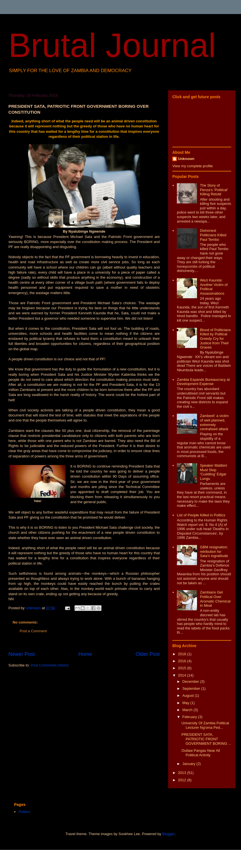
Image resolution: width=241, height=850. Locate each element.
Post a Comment (33, 631)
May (186, 703)
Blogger (168, 834)
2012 (182, 780)
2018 (182, 654)
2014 (182, 675)
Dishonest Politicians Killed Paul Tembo (213, 234)
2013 (182, 773)
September (191, 688)
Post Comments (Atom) (50, 665)
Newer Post (21, 654)
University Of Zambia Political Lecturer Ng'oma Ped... (205, 725)
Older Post (148, 654)
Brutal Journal (112, 45)
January (189, 764)
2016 (182, 661)
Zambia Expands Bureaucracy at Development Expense (203, 381)
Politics (24, 812)
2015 (182, 668)
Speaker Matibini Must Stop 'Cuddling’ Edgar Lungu (213, 472)
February (190, 717)
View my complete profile (192, 166)
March (188, 710)
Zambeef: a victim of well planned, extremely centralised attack (214, 422)
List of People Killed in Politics (201, 515)
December (191, 681)
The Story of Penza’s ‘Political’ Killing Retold (214, 189)
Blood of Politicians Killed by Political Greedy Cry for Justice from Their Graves (215, 338)
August (188, 695)
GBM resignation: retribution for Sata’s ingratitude (214, 551)
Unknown (186, 159)
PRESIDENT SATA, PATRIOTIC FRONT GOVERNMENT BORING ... (206, 738)
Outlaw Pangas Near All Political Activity (200, 752)
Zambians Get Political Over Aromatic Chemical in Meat (215, 599)
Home (85, 654)
